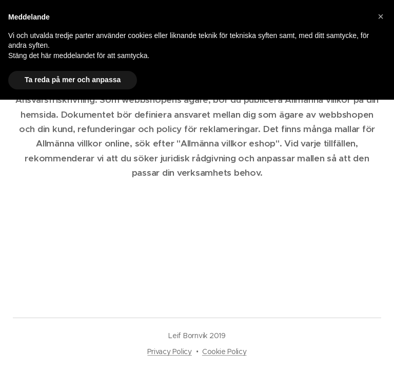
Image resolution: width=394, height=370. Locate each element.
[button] (380, 16)
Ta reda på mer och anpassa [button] (73, 80)
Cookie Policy (224, 351)
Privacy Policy (169, 351)
